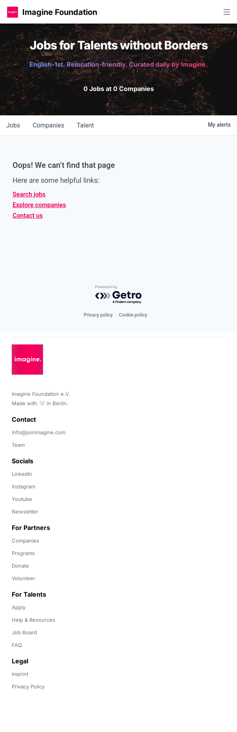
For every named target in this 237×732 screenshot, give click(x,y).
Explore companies (39, 205)
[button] (12, 12)
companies (48, 125)
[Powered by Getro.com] (118, 294)
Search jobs (29, 194)
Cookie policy (133, 315)
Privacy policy (97, 315)
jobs (13, 125)
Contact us (28, 215)
